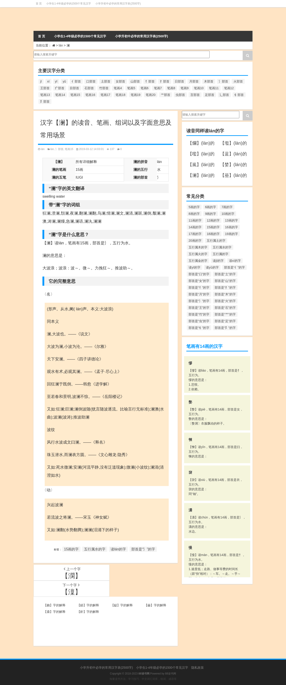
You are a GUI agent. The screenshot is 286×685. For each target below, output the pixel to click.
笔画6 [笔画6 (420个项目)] (145, 88)
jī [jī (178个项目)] (41, 81)
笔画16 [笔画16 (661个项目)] (90, 95)
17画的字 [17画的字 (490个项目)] (195, 234)
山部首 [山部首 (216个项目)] (135, 81)
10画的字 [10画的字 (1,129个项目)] (227, 214)
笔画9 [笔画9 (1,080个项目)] (185, 88)
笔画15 (69, 149)
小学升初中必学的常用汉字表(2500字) (118, 3)
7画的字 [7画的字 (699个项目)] (227, 207)
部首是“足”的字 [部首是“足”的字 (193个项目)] (225, 321)
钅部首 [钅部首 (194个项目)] (239, 95)
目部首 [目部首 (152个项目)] (74, 88)
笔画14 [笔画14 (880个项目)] (60, 95)
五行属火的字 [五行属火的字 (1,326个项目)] (198, 254)
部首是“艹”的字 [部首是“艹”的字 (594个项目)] (225, 314)
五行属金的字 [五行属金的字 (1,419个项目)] (198, 260)
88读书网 (170, 673)
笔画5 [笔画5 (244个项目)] (131, 88)
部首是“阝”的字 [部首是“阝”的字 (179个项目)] (225, 328)
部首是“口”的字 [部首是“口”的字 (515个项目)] (199, 274)
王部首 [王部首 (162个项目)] (45, 88)
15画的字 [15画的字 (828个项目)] (213, 227)
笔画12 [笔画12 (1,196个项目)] (229, 88)
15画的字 (71, 549)
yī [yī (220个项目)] (56, 81)
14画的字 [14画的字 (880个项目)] (195, 227)
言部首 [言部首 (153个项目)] (195, 95)
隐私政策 (197, 667)
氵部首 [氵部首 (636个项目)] (223, 81)
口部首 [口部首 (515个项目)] (91, 81)
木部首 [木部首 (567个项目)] (208, 81)
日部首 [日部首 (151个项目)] (179, 81)
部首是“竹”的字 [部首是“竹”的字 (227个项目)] (199, 314)
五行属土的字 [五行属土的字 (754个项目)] (216, 240)
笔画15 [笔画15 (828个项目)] (75, 95)
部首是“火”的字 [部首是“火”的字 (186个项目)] (225, 301)
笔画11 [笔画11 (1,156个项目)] (214, 88)
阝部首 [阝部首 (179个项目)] (45, 101)
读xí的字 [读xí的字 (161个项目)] (235, 260)
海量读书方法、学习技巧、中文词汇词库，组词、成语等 (143, 679)
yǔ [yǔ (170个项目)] (64, 81)
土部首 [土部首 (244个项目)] (105, 81)
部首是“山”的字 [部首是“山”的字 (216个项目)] (225, 281)
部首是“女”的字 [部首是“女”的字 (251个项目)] (199, 281)
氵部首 (59, 149)
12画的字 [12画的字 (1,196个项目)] (213, 220)
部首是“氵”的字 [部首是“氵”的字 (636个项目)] (199, 301)
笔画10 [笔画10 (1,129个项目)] (199, 88)
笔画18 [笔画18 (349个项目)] (120, 95)
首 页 (39, 3)
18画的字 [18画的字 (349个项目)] (213, 234)
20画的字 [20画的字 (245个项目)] (195, 240)
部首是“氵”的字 (143, 549)
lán (61, 45)
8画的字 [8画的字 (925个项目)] (194, 214)
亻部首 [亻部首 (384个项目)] (76, 81)
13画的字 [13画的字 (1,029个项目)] (231, 220)
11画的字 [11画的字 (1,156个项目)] (195, 220)
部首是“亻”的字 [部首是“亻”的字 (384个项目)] (234, 267)
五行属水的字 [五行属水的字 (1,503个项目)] (222, 247)
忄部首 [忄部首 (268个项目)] (150, 81)
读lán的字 (118, 549)
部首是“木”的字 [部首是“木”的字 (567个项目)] (225, 294)
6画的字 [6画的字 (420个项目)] (210, 207)
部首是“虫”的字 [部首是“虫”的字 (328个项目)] (199, 321)
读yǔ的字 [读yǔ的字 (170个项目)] (212, 267)
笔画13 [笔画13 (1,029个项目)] (45, 95)
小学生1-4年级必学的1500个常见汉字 (68, 3)
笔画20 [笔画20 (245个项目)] (151, 95)
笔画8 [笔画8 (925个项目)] (171, 88)
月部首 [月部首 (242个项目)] (194, 81)
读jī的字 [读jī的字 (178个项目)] (218, 260)
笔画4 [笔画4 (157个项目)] (118, 88)
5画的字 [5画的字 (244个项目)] (194, 207)
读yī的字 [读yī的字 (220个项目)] (194, 267)
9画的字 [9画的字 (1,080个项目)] (210, 214)
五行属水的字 (94, 549)
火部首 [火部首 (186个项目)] (238, 81)
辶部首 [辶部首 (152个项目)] (224, 95)
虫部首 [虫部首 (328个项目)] (180, 95)
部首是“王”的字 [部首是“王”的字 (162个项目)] (199, 307)
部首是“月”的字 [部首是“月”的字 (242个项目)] (199, 294)
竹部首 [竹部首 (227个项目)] (104, 88)
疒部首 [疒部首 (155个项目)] (59, 88)
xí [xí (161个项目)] (48, 81)
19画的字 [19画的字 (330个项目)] (231, 234)
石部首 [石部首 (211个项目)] (89, 88)
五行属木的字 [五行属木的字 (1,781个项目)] (198, 247)
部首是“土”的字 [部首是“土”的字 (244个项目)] (225, 274)
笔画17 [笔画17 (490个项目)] (105, 95)
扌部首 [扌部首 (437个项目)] (164, 81)
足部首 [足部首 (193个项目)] (209, 95)
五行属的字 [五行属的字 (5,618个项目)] (220, 254)
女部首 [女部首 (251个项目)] (120, 81)
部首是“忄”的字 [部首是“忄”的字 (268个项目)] (199, 287)
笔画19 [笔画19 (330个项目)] (136, 95)
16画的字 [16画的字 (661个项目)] (231, 227)
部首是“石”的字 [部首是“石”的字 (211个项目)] (225, 307)
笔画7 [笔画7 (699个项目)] (158, 88)
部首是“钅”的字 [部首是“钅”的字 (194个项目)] (199, 328)
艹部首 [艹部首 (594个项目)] (165, 95)
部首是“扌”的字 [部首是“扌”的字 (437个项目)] (225, 287)
